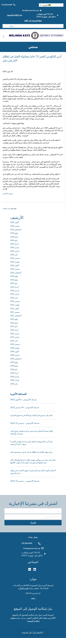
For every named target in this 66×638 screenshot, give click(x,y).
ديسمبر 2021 (15, 301)
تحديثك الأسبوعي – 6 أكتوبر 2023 (23, 399)
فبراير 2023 (14, 251)
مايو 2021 (14, 326)
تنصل (33, 598)
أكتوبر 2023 (14, 222)
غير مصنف (6, 208)
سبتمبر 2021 (15, 312)
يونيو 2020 (14, 366)
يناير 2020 (14, 384)
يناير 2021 (14, 341)
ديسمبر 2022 (15, 258)
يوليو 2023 (14, 233)
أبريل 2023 (14, 244)
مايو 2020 (14, 369)
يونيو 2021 (14, 323)
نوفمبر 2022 (15, 262)
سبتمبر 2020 (15, 355)
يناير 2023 (14, 254)
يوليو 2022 (14, 276)
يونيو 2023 (14, 237)
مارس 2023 (14, 247)
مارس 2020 (14, 376)
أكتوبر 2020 (14, 351)
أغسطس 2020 (15, 359)
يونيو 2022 (14, 280)
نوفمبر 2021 (15, 305)
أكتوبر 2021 (14, 308)
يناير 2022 (14, 298)
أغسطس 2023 (15, 229)
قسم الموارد (23, 588)
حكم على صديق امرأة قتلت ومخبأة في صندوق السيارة (31, 415)
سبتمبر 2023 (15, 226)
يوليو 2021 (14, 319)
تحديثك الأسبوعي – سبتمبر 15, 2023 (24, 481)
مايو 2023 (14, 240)
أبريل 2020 (14, 373)
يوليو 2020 (14, 362)
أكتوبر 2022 (14, 265)
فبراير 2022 (14, 294)
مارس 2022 (14, 290)
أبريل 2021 (14, 330)
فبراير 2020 (14, 380)
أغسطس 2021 (15, 315)
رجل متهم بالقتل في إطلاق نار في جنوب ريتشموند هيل (31, 452)
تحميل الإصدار (8, 193)
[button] (51, 5)
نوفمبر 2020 (15, 348)
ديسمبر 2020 (15, 344)
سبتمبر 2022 (15, 269)
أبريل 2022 (14, 287)
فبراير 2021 (14, 337)
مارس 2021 (14, 333)
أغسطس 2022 (15, 272)
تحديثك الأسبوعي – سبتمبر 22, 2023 (24, 423)
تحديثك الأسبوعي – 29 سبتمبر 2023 (24, 407)
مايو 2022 (14, 283)
